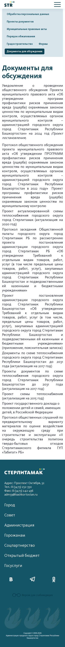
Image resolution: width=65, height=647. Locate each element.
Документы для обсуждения (24, 51)
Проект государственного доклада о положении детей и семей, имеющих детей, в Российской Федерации (31, 408)
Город (9, 505)
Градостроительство (20, 43)
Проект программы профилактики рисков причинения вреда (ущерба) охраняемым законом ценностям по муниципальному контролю (32, 197)
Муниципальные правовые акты (27, 29)
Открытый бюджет (22, 555)
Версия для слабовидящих (32, 595)
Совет (9, 515)
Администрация (19, 525)
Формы (43, 43)
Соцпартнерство (19, 545)
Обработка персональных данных (28, 14)
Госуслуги (13, 565)
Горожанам (14, 535)
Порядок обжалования (21, 36)
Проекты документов (20, 21)
